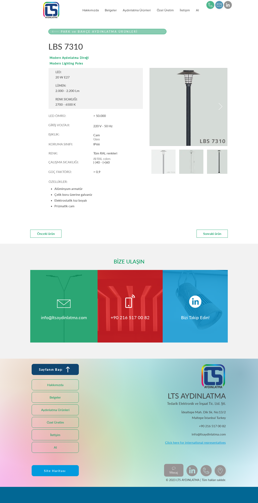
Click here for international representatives (195, 442)
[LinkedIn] (228, 5)
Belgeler (55, 397)
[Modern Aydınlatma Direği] (107, 57)
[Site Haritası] (55, 470)
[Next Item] (220, 107)
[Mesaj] (173, 470)
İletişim (55, 435)
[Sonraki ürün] (212, 234)
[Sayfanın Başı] (55, 369)
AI (55, 447)
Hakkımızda (55, 385)
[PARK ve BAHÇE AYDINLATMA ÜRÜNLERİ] (107, 31)
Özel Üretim (55, 422)
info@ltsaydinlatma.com (64, 317)
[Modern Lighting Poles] (107, 63)
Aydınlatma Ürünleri (55, 410)
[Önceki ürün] (45, 234)
